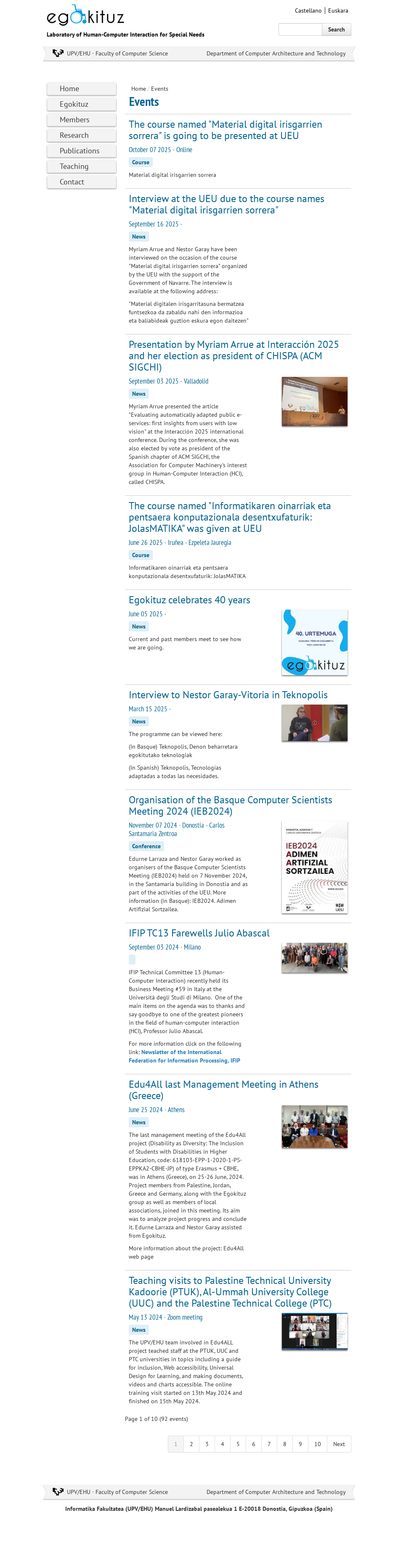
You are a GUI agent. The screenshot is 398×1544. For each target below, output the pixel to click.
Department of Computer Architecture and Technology (276, 53)
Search (336, 29)
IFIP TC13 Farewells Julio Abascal (199, 932)
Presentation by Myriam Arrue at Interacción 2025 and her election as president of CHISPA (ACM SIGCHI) (234, 356)
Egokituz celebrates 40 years (189, 599)
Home (69, 88)
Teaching (74, 166)
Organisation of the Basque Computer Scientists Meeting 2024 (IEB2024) (230, 805)
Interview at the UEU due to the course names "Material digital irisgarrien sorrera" (226, 204)
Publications (80, 150)
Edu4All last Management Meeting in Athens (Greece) (223, 1090)
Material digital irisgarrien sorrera (172, 175)
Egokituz (74, 104)
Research (74, 135)
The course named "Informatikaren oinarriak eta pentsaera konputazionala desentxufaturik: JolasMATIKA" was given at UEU (230, 517)
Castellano (308, 10)
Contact (72, 182)
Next (339, 1444)
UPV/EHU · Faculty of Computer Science (117, 53)
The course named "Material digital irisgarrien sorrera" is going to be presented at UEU (225, 130)
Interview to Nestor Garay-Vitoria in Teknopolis (228, 694)
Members (75, 119)
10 (317, 1444)
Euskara (338, 10)
